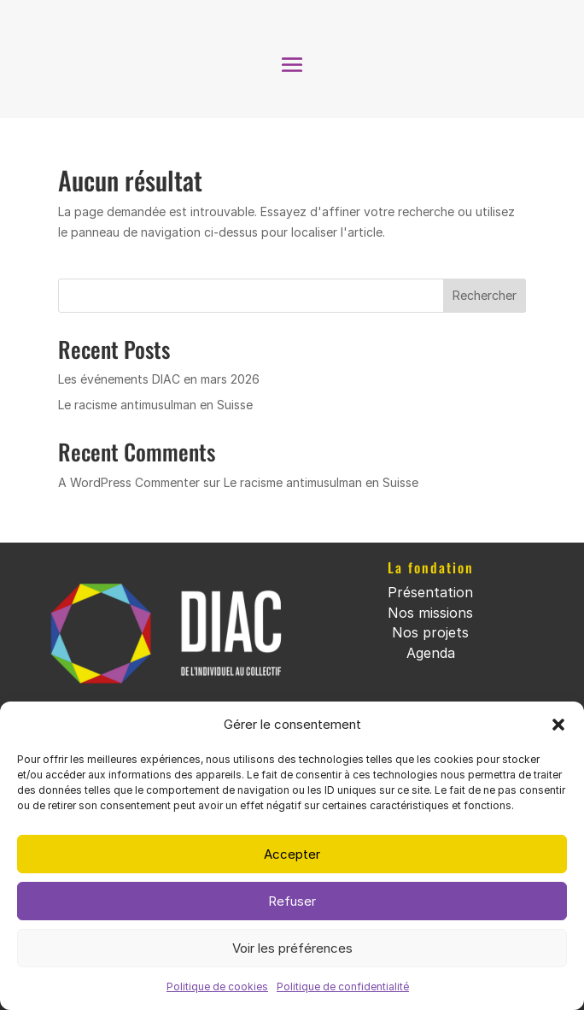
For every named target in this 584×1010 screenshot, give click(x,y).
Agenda (430, 652)
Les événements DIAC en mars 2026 (159, 379)
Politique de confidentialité (343, 986)
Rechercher (485, 295)
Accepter (292, 854)
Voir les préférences (292, 948)
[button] (558, 724)
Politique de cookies (217, 986)
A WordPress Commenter (129, 482)
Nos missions (430, 612)
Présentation (430, 592)
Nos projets (430, 632)
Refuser (292, 901)
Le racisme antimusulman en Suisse (155, 404)
